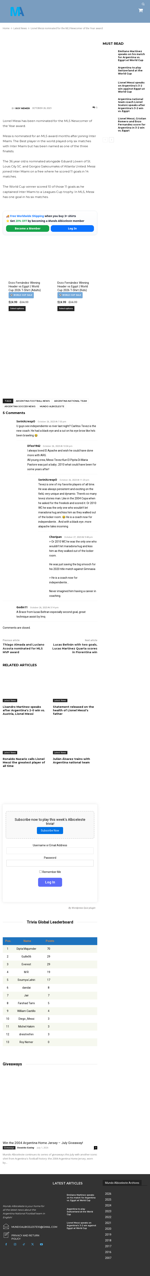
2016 (108, 1252)
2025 (108, 1199)
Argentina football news (33, 401)
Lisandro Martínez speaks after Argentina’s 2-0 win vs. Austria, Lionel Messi (24, 710)
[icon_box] (25, 1234)
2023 (108, 1211)
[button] (143, 4)
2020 (108, 1228)
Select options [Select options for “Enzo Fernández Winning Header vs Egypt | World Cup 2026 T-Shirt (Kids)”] (66, 308)
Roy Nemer (22, 108)
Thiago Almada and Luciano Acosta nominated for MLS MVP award (23, 648)
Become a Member (28, 228)
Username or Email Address (50, 845)
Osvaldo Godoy (25, 1147)
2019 (108, 1234)
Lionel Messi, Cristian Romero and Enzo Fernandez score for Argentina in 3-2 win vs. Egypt (132, 124)
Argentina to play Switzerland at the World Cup (130, 70)
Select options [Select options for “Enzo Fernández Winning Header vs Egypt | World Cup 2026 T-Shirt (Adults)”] (17, 308)
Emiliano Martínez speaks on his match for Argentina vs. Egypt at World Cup (131, 56)
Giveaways (9, 1147)
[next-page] (111, 139)
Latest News (10, 700)
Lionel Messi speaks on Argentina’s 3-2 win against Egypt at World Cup (131, 87)
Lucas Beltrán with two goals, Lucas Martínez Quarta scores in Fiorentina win (74, 648)
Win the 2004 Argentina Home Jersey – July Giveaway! (43, 1143)
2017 (108, 1246)
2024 (108, 1205)
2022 (108, 1217)
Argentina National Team (70, 401)
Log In (72, 228)
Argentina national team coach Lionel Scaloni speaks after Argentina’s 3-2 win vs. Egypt (131, 105)
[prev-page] (105, 139)
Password (50, 857)
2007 (108, 1257)
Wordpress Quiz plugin (83, 908)
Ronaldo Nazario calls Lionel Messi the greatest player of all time (24, 762)
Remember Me (50, 872)
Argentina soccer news (20, 406)
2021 (108, 1222)
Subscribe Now (50, 830)
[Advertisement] (50, 68)
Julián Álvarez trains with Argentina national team (71, 760)
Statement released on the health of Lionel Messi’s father (73, 710)
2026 (108, 1193)
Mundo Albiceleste (52, 406)
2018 (108, 1240)
